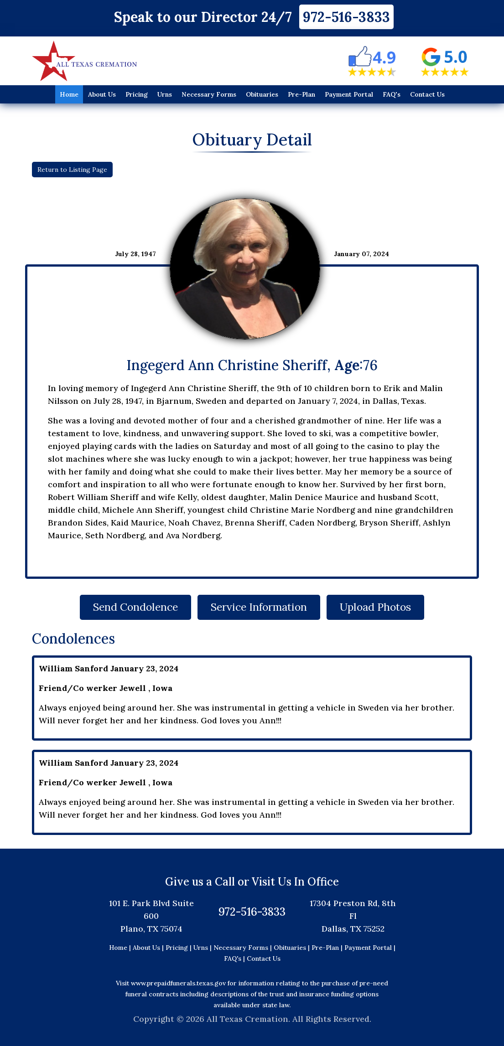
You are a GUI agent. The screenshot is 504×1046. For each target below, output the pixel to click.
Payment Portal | (369, 947)
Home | (120, 947)
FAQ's (391, 94)
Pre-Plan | (328, 947)
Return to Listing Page (72, 169)
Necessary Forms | (243, 947)
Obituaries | (293, 947)
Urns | (203, 947)
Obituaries (262, 94)
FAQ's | (235, 958)
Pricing (136, 94)
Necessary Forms (209, 94)
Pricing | (179, 947)
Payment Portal (349, 94)
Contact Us (427, 94)
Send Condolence (128, 607)
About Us (102, 94)
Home (69, 94)
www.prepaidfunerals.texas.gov (178, 983)
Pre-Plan (301, 94)
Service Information (259, 607)
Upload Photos (383, 607)
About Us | (148, 947)
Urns (164, 94)
